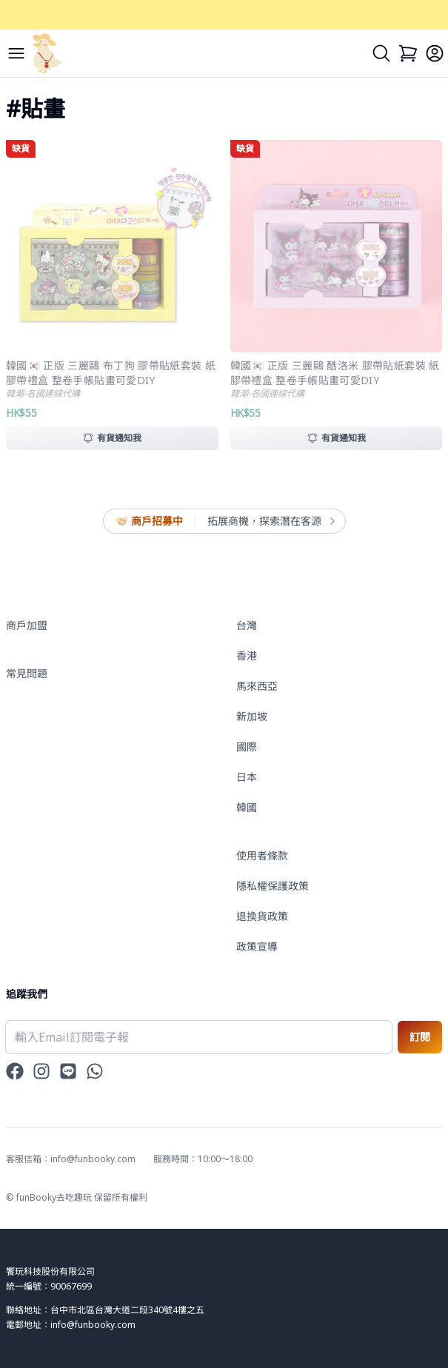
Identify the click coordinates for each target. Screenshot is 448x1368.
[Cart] (408, 53)
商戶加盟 (26, 625)
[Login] (434, 53)
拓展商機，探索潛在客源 (270, 521)
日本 (246, 777)
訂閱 (419, 1037)
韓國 (246, 807)
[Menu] (16, 53)
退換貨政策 (262, 916)
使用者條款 (262, 855)
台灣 (246, 625)
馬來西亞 (257, 686)
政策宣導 (257, 946)
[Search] (381, 53)
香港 (246, 655)
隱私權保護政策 (272, 886)
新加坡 (251, 716)
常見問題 (26, 673)
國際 (246, 747)
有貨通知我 (111, 438)
